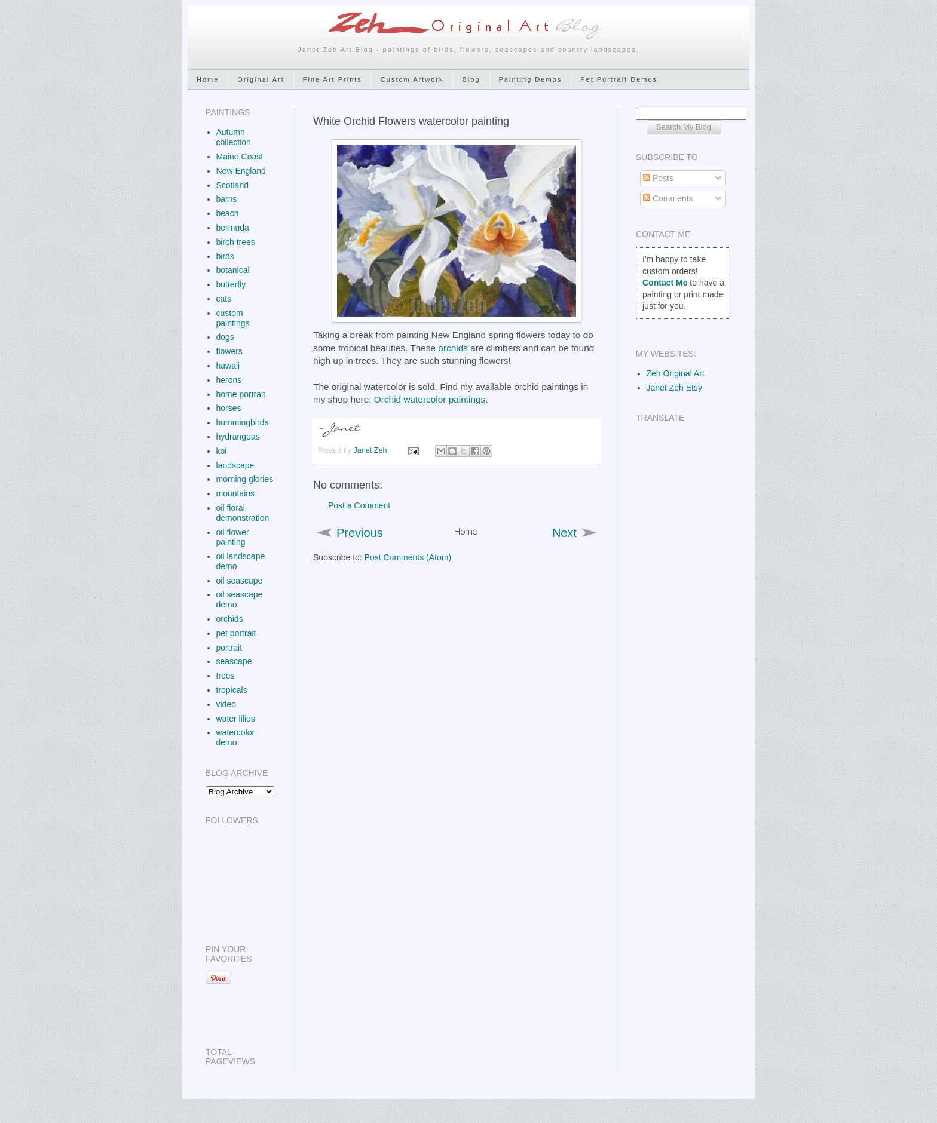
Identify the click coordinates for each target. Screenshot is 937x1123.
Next (564, 532)
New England (241, 171)
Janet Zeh (372, 450)
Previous (359, 532)
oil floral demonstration (243, 513)
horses (228, 408)
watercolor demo (235, 737)
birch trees (235, 242)
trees (225, 675)
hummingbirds (242, 422)
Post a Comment (359, 505)
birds (225, 256)
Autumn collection (233, 137)
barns (226, 199)
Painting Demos (530, 79)
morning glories (245, 479)
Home (208, 79)
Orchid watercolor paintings (429, 399)
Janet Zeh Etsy (674, 387)
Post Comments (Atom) (408, 557)
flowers (229, 351)
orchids (453, 348)
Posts (658, 178)
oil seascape (239, 580)
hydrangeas (238, 436)
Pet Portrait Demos (618, 79)
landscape (235, 465)
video (226, 704)
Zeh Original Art (676, 373)
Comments (668, 198)
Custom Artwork (412, 79)
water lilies (235, 718)
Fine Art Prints (332, 79)
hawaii (228, 365)
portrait (229, 647)
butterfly (231, 284)
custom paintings (233, 318)
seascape (234, 661)
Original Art (260, 79)
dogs (225, 337)
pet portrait (236, 633)
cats (224, 298)
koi (221, 451)
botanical (233, 270)
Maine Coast (240, 156)
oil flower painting (232, 537)
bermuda (232, 227)
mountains (235, 493)
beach (227, 213)
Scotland (232, 185)
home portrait (240, 394)
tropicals (231, 690)
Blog (471, 79)
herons (229, 380)
